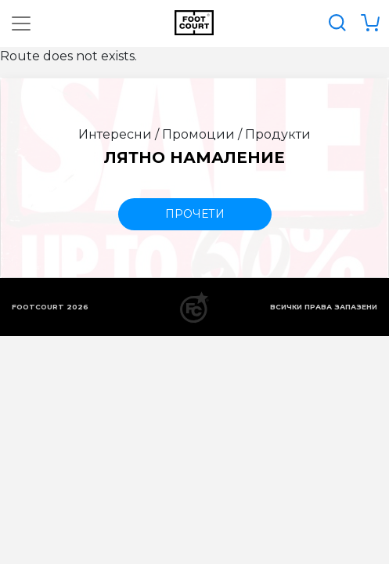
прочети (195, 214)
